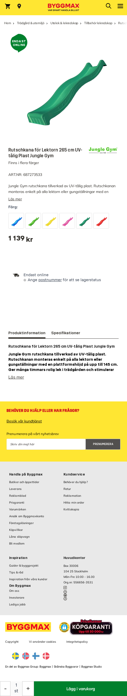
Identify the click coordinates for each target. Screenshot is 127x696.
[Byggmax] (63, 7)
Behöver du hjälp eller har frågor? (43, 413)
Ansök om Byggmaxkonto (26, 519)
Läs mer (15, 199)
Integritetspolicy (77, 644)
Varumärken (17, 512)
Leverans (15, 491)
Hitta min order (73, 505)
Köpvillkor (16, 532)
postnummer (50, 280)
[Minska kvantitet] (5, 688)
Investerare (16, 600)
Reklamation (72, 498)
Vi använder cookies (42, 644)
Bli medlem (17, 546)
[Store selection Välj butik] (19, 6)
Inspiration (18, 560)
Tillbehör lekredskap (98, 23)
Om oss (14, 593)
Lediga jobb (17, 607)
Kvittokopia (71, 512)
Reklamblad (17, 498)
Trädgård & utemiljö (30, 23)
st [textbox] (16, 690)
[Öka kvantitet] (28, 688)
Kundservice (74, 477)
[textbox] (20, 240)
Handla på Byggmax (26, 477)
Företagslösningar (21, 525)
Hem (7, 23)
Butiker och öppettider (24, 484)
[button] (64, 630)
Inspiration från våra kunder (28, 582)
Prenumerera (103, 446)
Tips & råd (16, 575)
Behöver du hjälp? (75, 484)
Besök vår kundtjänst (24, 423)
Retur (67, 491)
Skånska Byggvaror (66, 669)
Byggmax (45, 669)
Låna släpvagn (19, 539)
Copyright (12, 644)
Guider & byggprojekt (23, 568)
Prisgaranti (16, 505)
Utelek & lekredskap (64, 23)
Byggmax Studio (91, 669)
